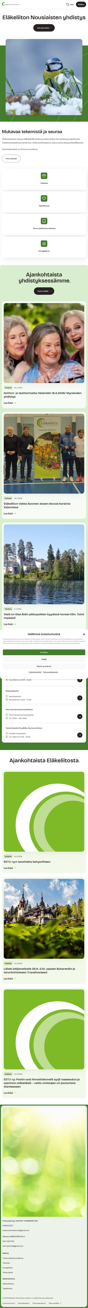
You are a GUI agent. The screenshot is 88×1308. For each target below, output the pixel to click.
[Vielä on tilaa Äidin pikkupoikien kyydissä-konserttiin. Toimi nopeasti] (44, 576)
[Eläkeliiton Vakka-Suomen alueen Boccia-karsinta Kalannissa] (44, 465)
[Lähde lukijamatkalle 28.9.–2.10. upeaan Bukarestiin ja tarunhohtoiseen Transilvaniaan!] (44, 930)
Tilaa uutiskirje (53, 1303)
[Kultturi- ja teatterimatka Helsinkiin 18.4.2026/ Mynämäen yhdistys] (44, 354)
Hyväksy (44, 652)
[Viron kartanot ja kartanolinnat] (44, 713)
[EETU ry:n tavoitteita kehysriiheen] (44, 821)
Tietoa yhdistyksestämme (13, 1258)
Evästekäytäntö (35, 672)
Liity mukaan (11, 158)
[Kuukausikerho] (44, 695)
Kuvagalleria (8, 1267)
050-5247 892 (8, 1241)
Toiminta (6, 1263)
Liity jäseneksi (43, 28)
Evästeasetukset (9, 1303)
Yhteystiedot (8, 1272)
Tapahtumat (7, 1288)
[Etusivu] (11, 4)
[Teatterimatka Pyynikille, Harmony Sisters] (44, 732)
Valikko (81, 4)
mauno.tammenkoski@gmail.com (16, 1230)
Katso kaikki (43, 291)
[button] (84, 634)
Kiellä (44, 659)
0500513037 (8, 1225)
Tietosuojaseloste (39, 1303)
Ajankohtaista (8, 1283)
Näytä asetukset (44, 666)
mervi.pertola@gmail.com (13, 1246)
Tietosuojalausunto (50, 672)
